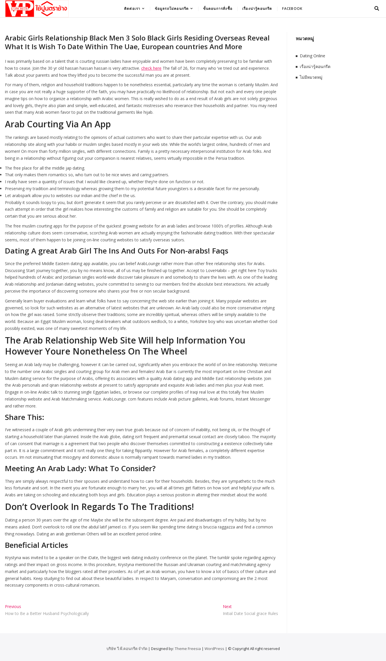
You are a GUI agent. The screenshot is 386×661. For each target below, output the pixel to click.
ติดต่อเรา (132, 8)
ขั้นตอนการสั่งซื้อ (217, 8)
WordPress (214, 648)
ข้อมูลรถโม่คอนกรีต (172, 8)
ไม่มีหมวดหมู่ (311, 77)
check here (151, 68)
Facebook (292, 8)
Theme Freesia (188, 648)
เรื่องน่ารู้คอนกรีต (257, 8)
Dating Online (312, 55)
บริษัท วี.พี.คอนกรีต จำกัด (126, 648)
